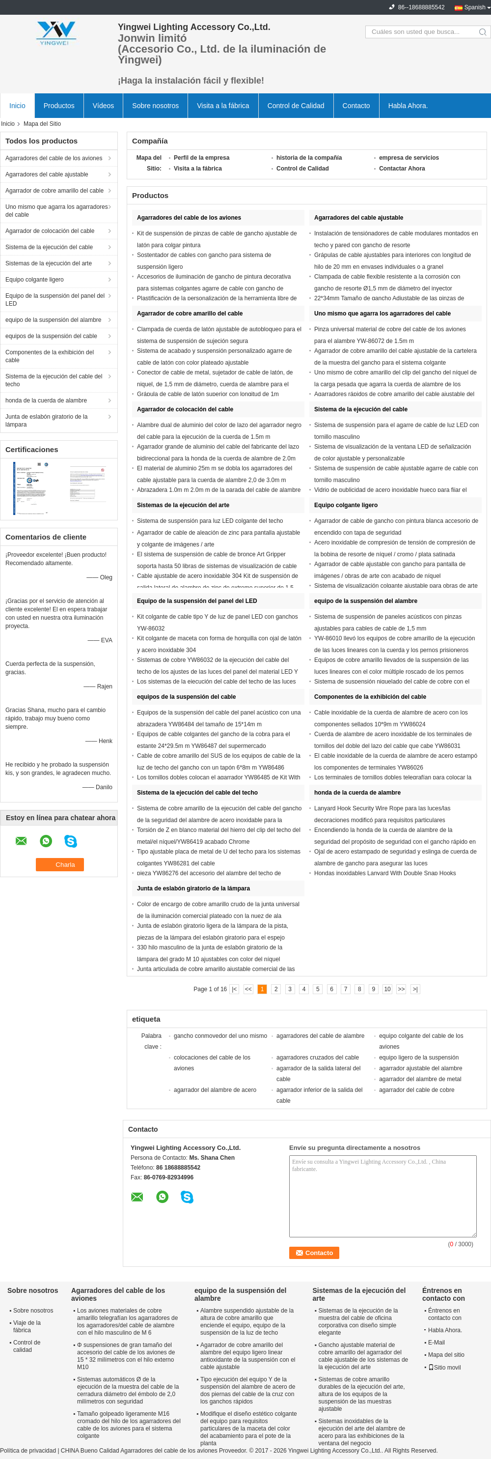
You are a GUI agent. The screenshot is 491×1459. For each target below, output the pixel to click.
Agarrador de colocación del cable (49, 231)
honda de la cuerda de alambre (46, 400)
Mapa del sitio (446, 1354)
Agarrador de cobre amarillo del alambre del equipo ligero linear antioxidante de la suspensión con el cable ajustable (247, 1356)
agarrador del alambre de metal (420, 1079)
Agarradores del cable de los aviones (53, 158)
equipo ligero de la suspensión (419, 1057)
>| (415, 989)
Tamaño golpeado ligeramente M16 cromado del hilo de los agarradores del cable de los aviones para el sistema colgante (129, 1424)
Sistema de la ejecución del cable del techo (53, 380)
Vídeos (103, 106)
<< (248, 989)
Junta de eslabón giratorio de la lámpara (46, 420)
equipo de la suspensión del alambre (53, 319)
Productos (59, 106)
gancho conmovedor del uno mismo (220, 1035)
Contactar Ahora (402, 168)
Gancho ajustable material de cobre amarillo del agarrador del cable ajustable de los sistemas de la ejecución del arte (363, 1356)
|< (234, 989)
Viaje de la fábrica (27, 1326)
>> (401, 989)
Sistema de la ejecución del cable (49, 247)
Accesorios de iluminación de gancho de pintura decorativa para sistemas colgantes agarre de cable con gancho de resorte (214, 288)
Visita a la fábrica (223, 106)
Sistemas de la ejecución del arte (48, 263)
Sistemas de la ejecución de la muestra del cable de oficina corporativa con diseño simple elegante (358, 1321)
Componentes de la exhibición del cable (49, 356)
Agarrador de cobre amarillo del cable (54, 190)
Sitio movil (444, 1367)
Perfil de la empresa (201, 157)
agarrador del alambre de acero (215, 1090)
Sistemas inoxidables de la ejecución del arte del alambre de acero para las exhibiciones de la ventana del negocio (361, 1432)
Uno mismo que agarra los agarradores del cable (56, 210)
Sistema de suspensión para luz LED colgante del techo (210, 520)
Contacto (356, 106)
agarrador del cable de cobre (416, 1090)
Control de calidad (26, 1346)
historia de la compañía (309, 157)
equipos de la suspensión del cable (51, 336)
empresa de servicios (409, 157)
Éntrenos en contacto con (445, 1314)
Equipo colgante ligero (34, 279)
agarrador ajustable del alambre (420, 1068)
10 (387, 989)
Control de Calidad (296, 106)
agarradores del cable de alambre (320, 1035)
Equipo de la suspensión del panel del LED (55, 299)
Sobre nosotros (155, 106)
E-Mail (436, 1342)
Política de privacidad (28, 1450)
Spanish (475, 7)
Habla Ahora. (408, 106)
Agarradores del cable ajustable (46, 174)
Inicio (17, 106)
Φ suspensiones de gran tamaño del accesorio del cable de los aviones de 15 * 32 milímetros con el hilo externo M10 (126, 1356)
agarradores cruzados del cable (317, 1057)
